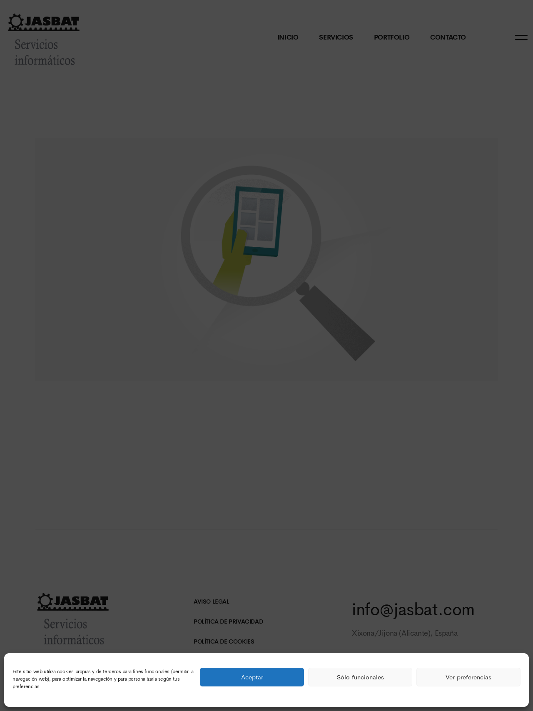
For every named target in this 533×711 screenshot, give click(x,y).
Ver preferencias (468, 677)
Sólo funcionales (360, 677)
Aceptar (252, 677)
